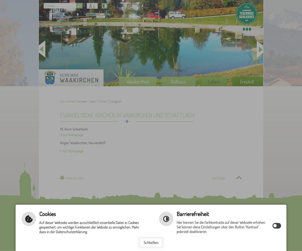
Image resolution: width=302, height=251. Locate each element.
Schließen (151, 242)
